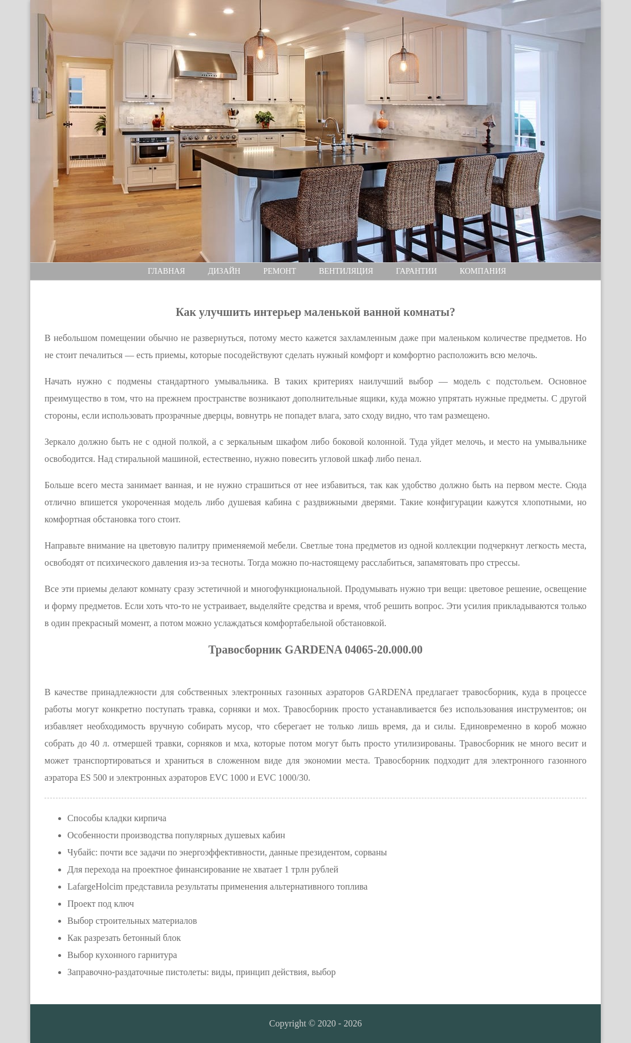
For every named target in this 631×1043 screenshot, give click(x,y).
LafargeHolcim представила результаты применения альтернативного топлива (217, 886)
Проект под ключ (100, 903)
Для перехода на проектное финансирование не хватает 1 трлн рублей (202, 869)
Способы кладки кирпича (117, 818)
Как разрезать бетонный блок (124, 938)
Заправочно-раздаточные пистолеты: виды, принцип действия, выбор (201, 972)
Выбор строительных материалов (132, 921)
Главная (166, 271)
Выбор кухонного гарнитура (122, 955)
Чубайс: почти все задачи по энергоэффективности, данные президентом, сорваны (227, 852)
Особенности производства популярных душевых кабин (176, 835)
